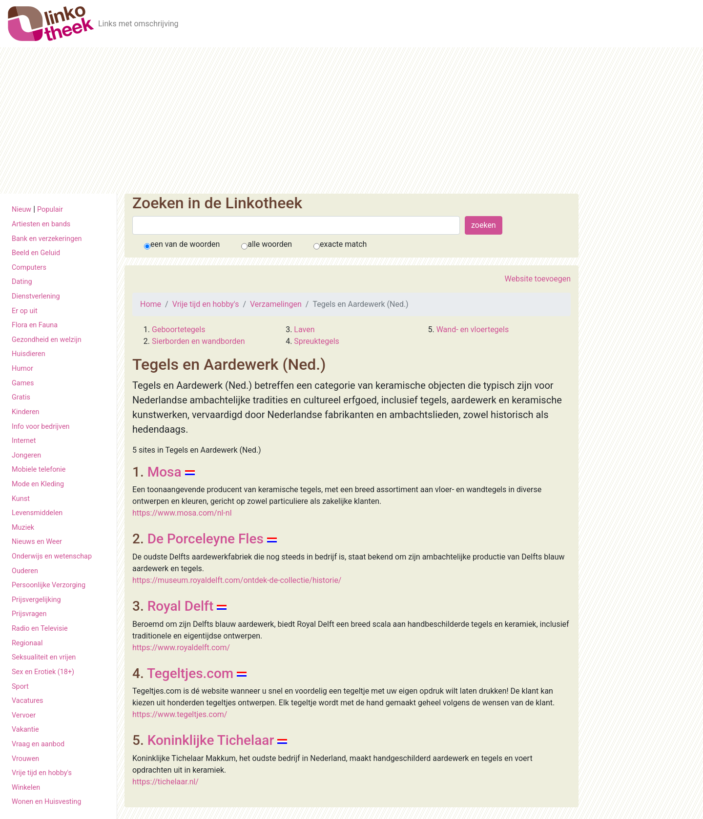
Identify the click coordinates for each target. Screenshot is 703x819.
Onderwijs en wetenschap (52, 556)
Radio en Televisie (40, 628)
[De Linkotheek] (51, 23)
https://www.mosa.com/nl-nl (182, 513)
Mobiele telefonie (38, 469)
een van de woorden (185, 244)
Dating (22, 282)
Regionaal (27, 643)
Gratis (21, 397)
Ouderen (25, 571)
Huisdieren (28, 354)
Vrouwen (25, 759)
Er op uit (25, 311)
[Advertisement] (351, 120)
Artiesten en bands (41, 224)
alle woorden (270, 244)
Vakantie (25, 729)
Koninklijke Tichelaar (210, 740)
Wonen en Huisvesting (46, 802)
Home (150, 304)
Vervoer (24, 715)
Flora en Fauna (35, 325)
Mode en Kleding (38, 484)
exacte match (343, 244)
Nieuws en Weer (37, 542)
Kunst (21, 499)
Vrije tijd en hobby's (42, 773)
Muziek (23, 527)
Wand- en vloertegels (472, 329)
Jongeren (26, 455)
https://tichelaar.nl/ (165, 781)
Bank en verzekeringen (47, 239)
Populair (50, 209)
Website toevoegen (538, 278)
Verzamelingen (276, 304)
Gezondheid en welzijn (47, 340)
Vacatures (27, 701)
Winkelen (26, 787)
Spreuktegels (316, 341)
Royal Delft (180, 606)
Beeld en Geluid (36, 253)
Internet (24, 441)
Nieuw (21, 209)
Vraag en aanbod (38, 744)
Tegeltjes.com (190, 673)
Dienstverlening (36, 296)
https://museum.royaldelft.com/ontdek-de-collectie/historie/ (236, 580)
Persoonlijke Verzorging (48, 585)
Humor (22, 368)
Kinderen (26, 412)
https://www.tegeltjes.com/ (179, 714)
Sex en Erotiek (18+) (43, 672)
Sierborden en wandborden (198, 341)
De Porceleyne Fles (205, 539)
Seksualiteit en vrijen (44, 657)
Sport (20, 686)
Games (23, 383)
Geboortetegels (178, 329)
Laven (304, 329)
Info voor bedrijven (40, 426)
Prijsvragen (29, 614)
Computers (29, 267)
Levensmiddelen (37, 513)
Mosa (164, 472)
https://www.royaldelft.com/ (181, 647)
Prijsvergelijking (36, 600)
